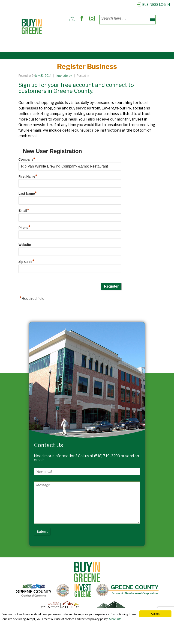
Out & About (134, 34)
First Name (27, 176)
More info (115, 619)
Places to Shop (60, 34)
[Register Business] (44, 75)
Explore (54, 45)
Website (24, 245)
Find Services (111, 34)
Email (23, 210)
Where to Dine (86, 34)
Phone (24, 227)
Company (26, 159)
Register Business (77, 45)
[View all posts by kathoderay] (64, 75)
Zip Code (26, 261)
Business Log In (153, 4)
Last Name (27, 193)
